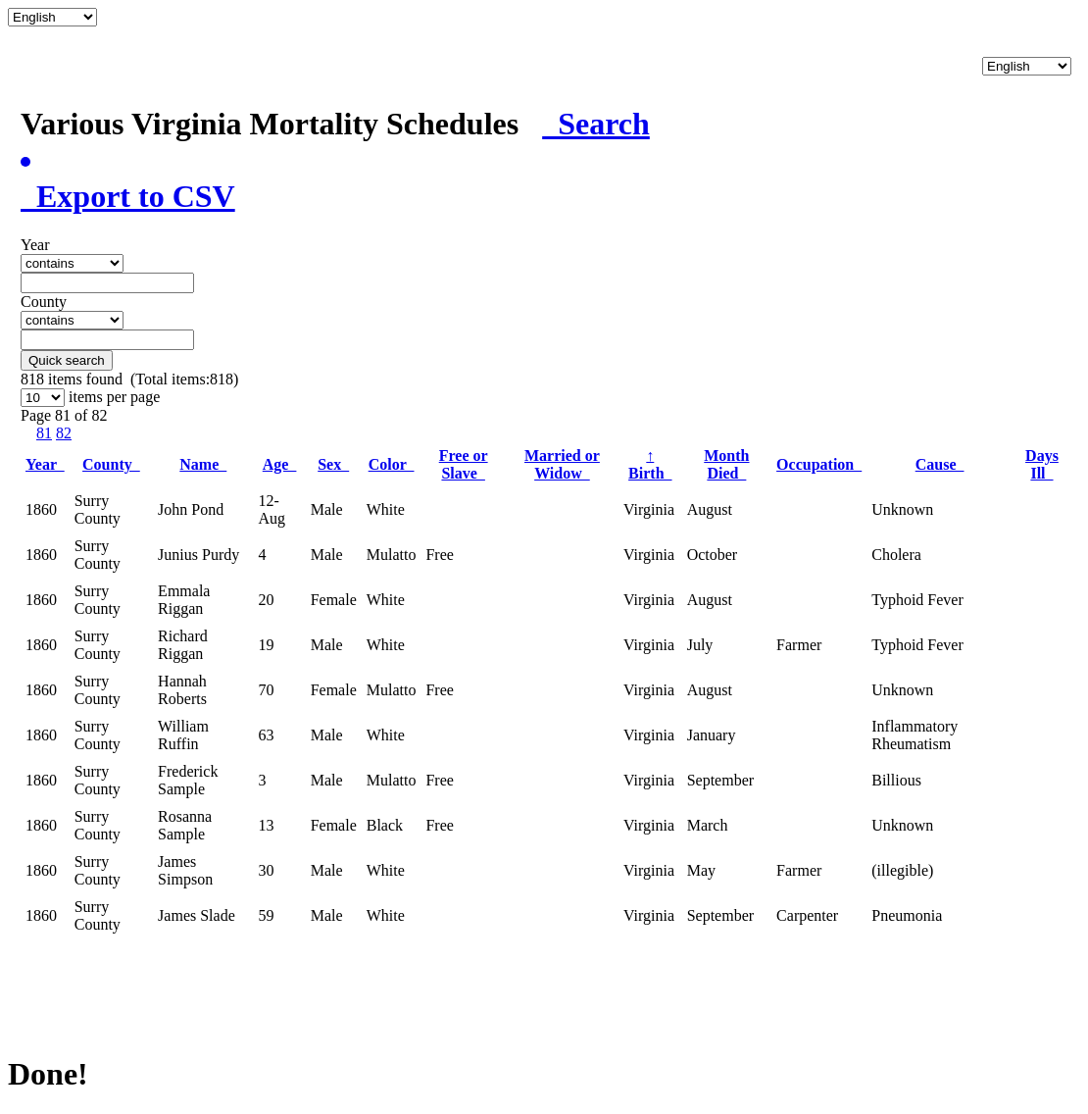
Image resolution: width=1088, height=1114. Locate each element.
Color (392, 464)
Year (45, 464)
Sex (333, 464)
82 (64, 433)
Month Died (726, 464)
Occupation (819, 464)
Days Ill (1042, 464)
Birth (649, 464)
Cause (939, 464)
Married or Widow (562, 464)
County (111, 464)
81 (44, 433)
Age (280, 464)
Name (202, 464)
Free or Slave (463, 464)
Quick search (66, 360)
